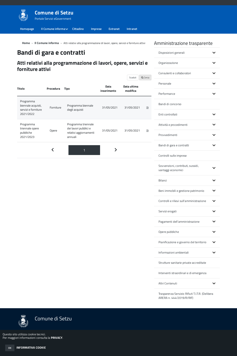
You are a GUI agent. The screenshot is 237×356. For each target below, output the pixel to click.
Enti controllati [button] (167, 114)
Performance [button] (166, 93)
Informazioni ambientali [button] (173, 252)
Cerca (145, 77)
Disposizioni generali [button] (171, 52)
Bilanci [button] (162, 180)
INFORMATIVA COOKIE (31, 347)
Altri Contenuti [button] (167, 283)
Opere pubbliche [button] (168, 232)
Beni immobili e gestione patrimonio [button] (181, 191)
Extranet (114, 29)
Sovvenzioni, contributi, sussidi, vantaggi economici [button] (178, 168)
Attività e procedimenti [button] (172, 124)
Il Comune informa (53, 29)
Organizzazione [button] (168, 63)
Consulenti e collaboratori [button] (174, 73)
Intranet (132, 29)
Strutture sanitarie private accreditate (182, 262)
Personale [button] (164, 83)
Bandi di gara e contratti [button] (173, 145)
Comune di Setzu (54, 15)
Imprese (96, 29)
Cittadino (78, 29)
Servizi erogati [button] (167, 211)
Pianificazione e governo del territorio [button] (182, 242)
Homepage (27, 29)
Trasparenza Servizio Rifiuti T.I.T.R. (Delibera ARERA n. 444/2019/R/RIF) (185, 295)
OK (9, 348)
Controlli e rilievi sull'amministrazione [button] (182, 201)
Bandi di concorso (169, 104)
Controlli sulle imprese (172, 155)
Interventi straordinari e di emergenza (182, 273)
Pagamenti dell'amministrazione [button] (178, 221)
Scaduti (132, 77)
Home (26, 43)
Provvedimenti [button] (167, 135)
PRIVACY (56, 337)
